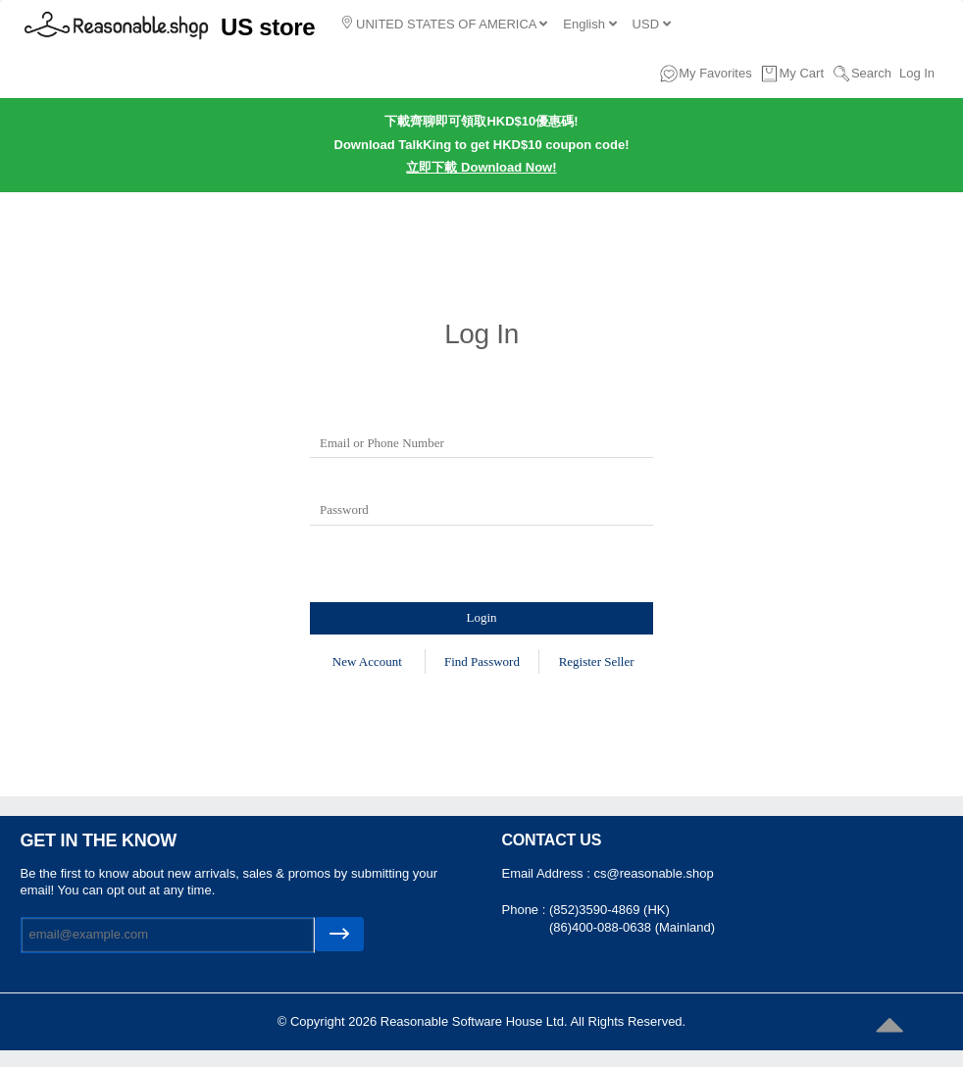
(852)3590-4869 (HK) (609, 909)
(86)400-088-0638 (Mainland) (632, 927)
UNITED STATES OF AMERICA (444, 23)
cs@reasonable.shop (653, 873)
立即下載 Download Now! (481, 167)
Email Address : (548, 873)
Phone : (525, 909)
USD (652, 24)
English (589, 24)
